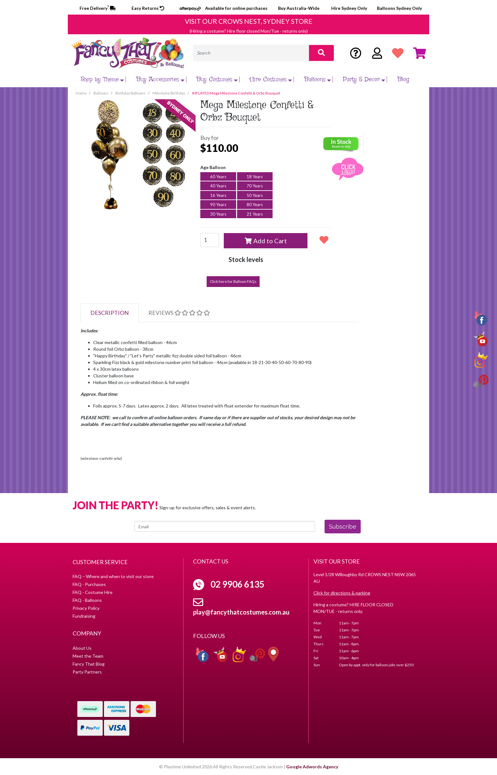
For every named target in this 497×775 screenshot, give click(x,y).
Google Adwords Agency (312, 766)
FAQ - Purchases (89, 584)
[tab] (110, 312)
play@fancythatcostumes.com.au (241, 612)
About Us (82, 648)
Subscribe (342, 526)
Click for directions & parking (341, 593)
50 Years (255, 195)
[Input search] (251, 53)
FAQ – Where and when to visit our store (113, 576)
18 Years (255, 176)
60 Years (218, 176)
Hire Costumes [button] (272, 79)
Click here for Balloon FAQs (233, 281)
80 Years (255, 204)
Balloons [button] (318, 79)
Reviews (179, 312)
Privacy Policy (86, 608)
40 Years (218, 185)
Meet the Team (88, 656)
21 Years (255, 214)
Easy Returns (148, 8)
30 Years (218, 214)
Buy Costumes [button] (218, 79)
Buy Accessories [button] (161, 79)
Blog (403, 79)
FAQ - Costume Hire (93, 592)
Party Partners (87, 671)
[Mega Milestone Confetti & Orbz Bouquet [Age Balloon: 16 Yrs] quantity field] (209, 240)
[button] (324, 239)
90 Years (218, 204)
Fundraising (84, 616)
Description (109, 312)
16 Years (218, 195)
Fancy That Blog (89, 664)
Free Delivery (98, 8)
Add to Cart (266, 240)
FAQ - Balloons (87, 600)
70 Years (255, 185)
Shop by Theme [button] (103, 79)
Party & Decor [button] (365, 79)
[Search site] (321, 53)
